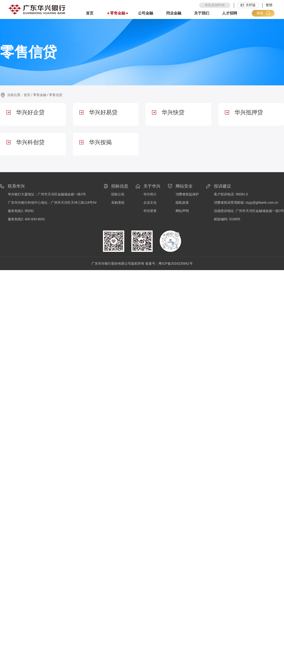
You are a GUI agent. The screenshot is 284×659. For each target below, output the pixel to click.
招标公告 (117, 194)
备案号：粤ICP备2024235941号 (168, 263)
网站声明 (182, 211)
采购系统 (117, 202)
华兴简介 (150, 194)
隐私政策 (182, 202)
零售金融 (39, 95)
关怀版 (248, 5)
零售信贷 (55, 95)
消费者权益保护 (187, 194)
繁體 (269, 5)
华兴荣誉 (150, 211)
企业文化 (150, 202)
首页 (27, 95)
